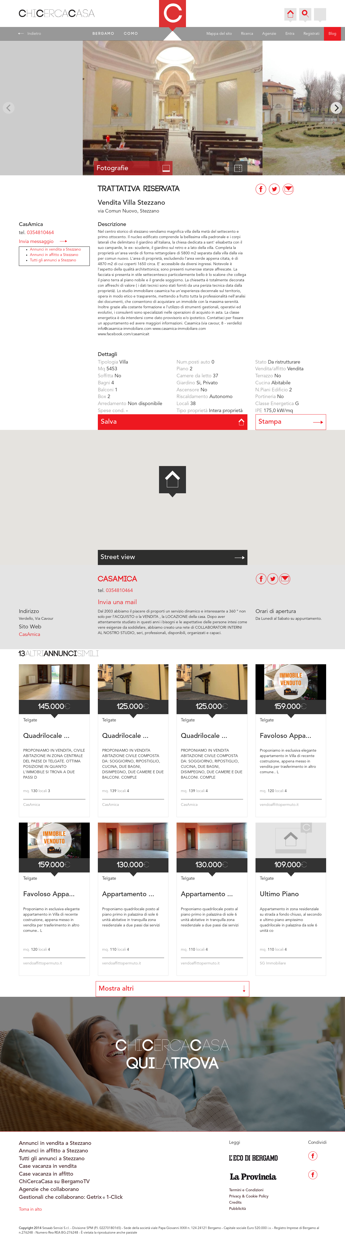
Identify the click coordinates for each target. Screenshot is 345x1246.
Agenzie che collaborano (49, 1189)
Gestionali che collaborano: (52, 1197)
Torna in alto (30, 1209)
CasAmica (117, 579)
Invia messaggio (43, 241)
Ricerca (247, 34)
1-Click (114, 1197)
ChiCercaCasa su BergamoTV (54, 1182)
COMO (131, 34)
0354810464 (40, 232)
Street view (173, 557)
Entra (289, 34)
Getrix (94, 1197)
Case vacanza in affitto (46, 1174)
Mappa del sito (219, 34)
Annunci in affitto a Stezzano (54, 255)
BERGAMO (104, 34)
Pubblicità (237, 1209)
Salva (172, 422)
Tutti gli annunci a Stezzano (53, 260)
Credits (235, 1202)
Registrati (311, 34)
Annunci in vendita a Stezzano (55, 249)
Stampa (290, 422)
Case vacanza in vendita (48, 1166)
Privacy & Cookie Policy (248, 1196)
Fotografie (133, 168)
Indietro (29, 33)
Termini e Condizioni (246, 1190)
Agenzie (269, 34)
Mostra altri (172, 988)
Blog (332, 34)
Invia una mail (117, 602)
